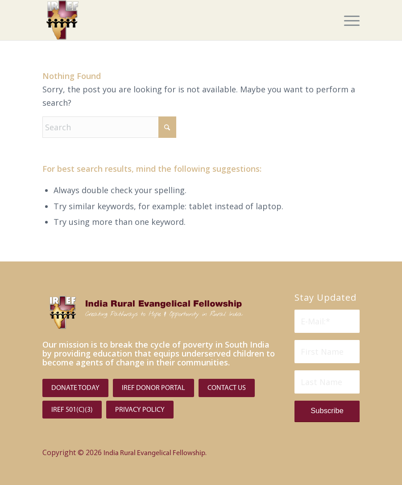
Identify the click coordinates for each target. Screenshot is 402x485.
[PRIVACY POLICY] (140, 410)
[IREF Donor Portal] (153, 388)
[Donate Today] (75, 388)
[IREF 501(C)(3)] (72, 410)
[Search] (109, 127)
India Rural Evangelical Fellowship (154, 453)
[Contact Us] (227, 388)
